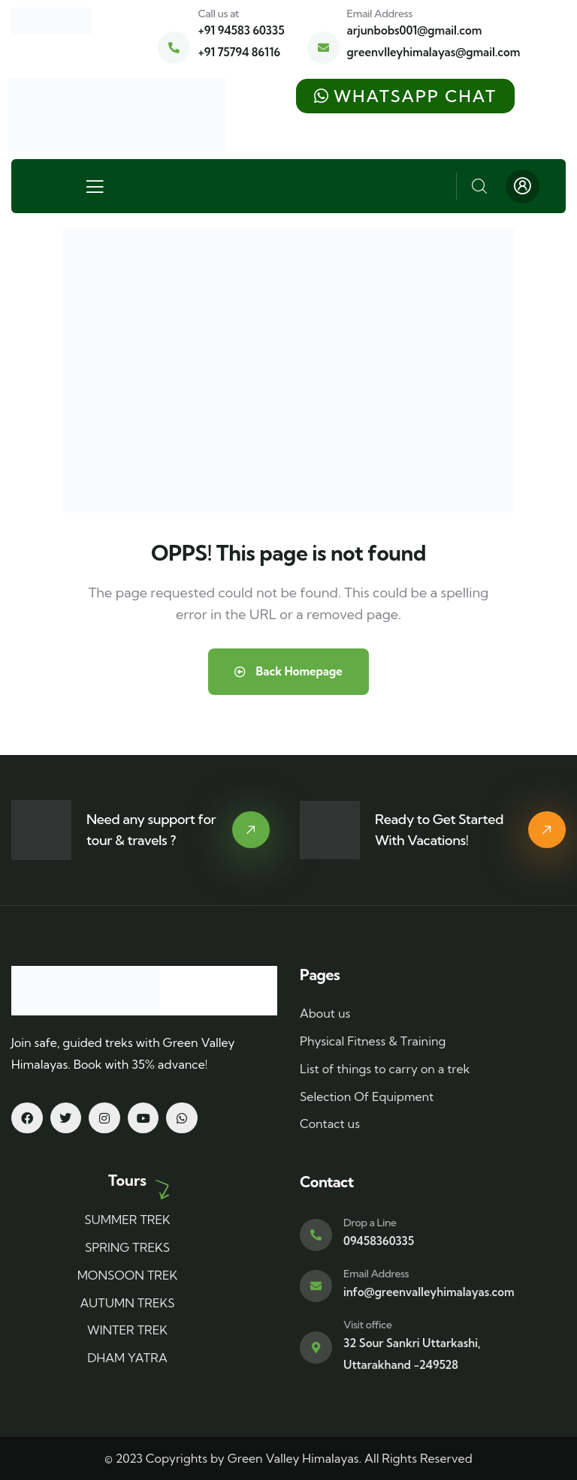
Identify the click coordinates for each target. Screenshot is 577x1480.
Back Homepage (288, 671)
